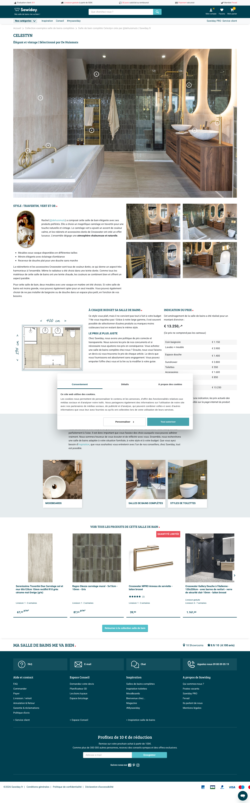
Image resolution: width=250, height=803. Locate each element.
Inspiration (47, 21)
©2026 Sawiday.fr (13, 787)
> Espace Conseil (79, 720)
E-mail (83, 664)
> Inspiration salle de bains (140, 720)
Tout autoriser (168, 421)
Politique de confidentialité (67, 787)
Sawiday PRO (214, 21)
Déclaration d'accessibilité (99, 787)
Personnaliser (124, 421)
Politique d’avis (21, 713)
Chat (138, 664)
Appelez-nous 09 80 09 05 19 (208, 664)
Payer (16, 693)
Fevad (186, 698)
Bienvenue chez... (135, 698)
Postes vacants (191, 689)
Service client (229, 21)
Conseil (60, 21)
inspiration (84, 444)
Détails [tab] (125, 384)
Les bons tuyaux (78, 693)
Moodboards (133, 693)
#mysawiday (74, 21)
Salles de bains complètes (140, 684)
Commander (20, 689)
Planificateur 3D (78, 689)
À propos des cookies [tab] (170, 384)
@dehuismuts (57, 220)
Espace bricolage (79, 698)
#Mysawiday (133, 708)
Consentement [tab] (80, 384)
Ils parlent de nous (193, 703)
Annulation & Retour (24, 703)
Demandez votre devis (82, 684)
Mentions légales (192, 708)
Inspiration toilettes (136, 689)
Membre (230, 2)
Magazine (131, 703)
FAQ (25, 664)
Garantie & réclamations (26, 708)
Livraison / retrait (22, 698)
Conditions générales (38, 787)
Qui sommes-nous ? (193, 684)
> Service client (21, 720)
